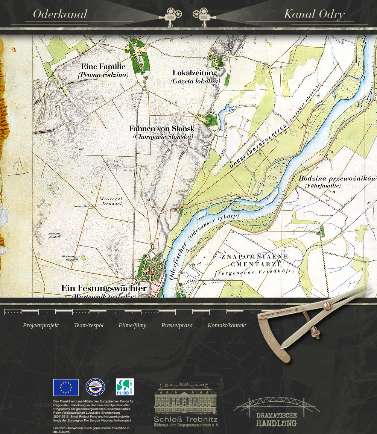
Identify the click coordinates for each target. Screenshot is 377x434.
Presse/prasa (177, 325)
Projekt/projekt (41, 325)
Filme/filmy (132, 325)
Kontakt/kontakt (227, 325)
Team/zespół (89, 325)
